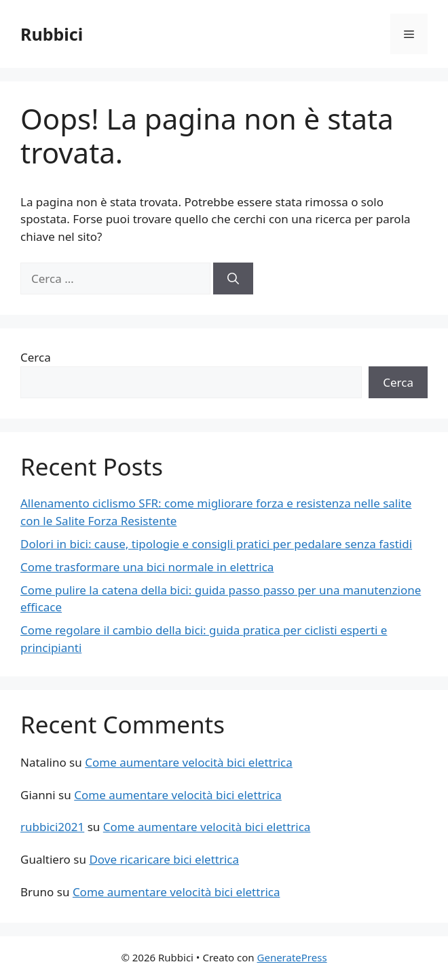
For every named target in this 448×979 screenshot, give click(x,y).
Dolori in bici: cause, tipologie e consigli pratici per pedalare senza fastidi (216, 544)
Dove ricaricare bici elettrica (164, 859)
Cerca (35, 357)
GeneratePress (292, 957)
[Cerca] (233, 279)
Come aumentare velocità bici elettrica (189, 762)
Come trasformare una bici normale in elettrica (147, 567)
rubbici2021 (52, 826)
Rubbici (51, 33)
